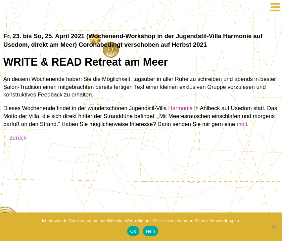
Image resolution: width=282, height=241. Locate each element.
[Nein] (273, 226)
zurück (18, 138)
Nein (150, 231)
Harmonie (180, 108)
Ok (133, 231)
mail (242, 124)
